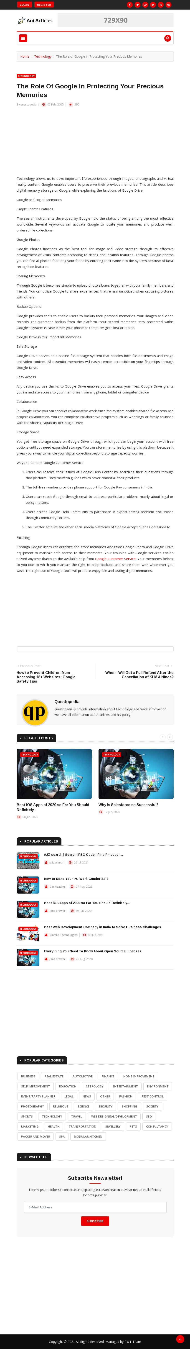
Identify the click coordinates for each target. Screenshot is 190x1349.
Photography (32, 1106)
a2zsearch (56, 862)
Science (83, 1106)
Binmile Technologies (64, 935)
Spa (62, 1136)
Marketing (30, 1126)
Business (28, 1076)
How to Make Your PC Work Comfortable (76, 879)
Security (106, 1106)
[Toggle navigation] (23, 38)
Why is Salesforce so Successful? (128, 805)
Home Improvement (139, 1076)
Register (44, 5)
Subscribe (95, 1221)
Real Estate (54, 1076)
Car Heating (57, 887)
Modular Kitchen (88, 1136)
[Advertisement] (95, 143)
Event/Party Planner (38, 1096)
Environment (158, 1086)
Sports (27, 1116)
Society (152, 1106)
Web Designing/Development (114, 1116)
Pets (133, 1126)
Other (105, 1096)
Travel (76, 1116)
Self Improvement (35, 1086)
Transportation (82, 1126)
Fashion (125, 1096)
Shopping (129, 1106)
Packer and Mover (35, 1136)
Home (24, 56)
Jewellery (113, 1126)
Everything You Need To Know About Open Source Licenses (93, 951)
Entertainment (125, 1086)
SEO (149, 1116)
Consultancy (157, 1126)
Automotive (83, 1076)
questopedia (28, 104)
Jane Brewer (57, 911)
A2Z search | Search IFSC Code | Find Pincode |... (83, 854)
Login (24, 5)
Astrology (95, 1086)
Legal (68, 1096)
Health (54, 1126)
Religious (60, 1106)
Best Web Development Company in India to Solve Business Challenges (102, 927)
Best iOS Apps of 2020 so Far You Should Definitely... (87, 903)
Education (67, 1086)
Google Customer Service (115, 558)
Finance (108, 1076)
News (87, 1096)
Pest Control (153, 1096)
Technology (42, 56)
